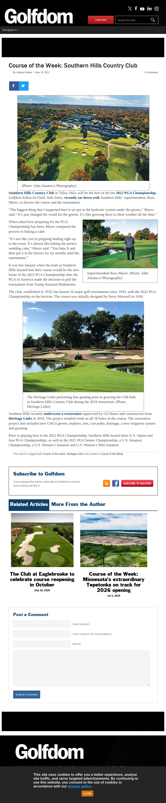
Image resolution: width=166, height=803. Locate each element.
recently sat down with (82, 198)
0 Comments (151, 72)
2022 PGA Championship (136, 193)
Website (76, 644)
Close (87, 793)
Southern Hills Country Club (31, 193)
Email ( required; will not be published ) (92, 634)
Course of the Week (111, 453)
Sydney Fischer (24, 72)
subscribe (100, 19)
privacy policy (79, 786)
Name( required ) (81, 624)
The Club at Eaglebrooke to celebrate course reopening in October (42, 579)
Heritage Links (20, 418)
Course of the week (54, 453)
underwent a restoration (62, 414)
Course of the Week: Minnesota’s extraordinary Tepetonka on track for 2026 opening (113, 582)
